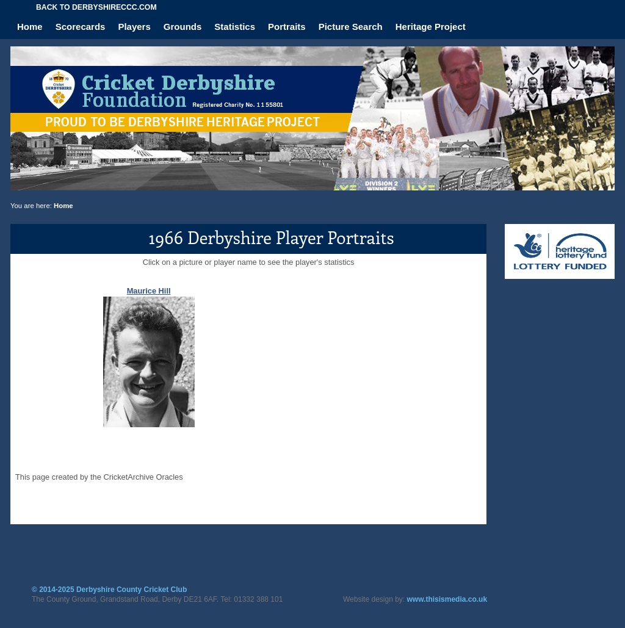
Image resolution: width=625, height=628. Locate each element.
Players (134, 26)
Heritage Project (431, 26)
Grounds (183, 26)
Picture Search (351, 26)
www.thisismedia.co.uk (447, 599)
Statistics (234, 26)
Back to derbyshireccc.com (96, 7)
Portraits (287, 26)
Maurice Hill (149, 290)
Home (30, 26)
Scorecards (81, 26)
